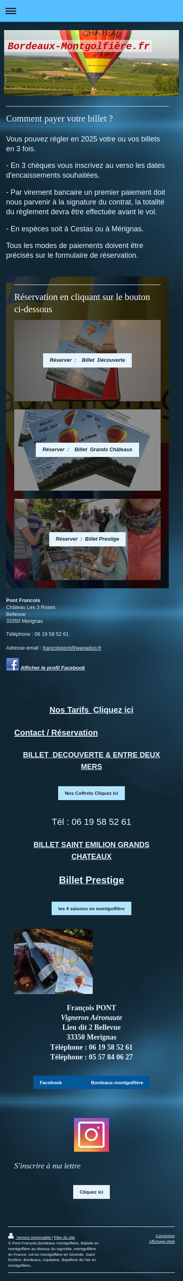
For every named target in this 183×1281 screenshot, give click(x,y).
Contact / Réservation (56, 732)
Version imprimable (30, 1237)
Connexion (165, 1235)
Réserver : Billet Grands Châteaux (87, 449)
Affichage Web (162, 1241)
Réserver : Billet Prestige (87, 539)
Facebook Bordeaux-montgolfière (92, 1082)
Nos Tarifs (70, 709)
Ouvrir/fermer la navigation (91, 11)
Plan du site (64, 1237)
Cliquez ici (91, 1191)
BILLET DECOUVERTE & (68, 755)
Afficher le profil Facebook (53, 668)
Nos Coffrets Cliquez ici (91, 793)
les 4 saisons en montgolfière (91, 908)
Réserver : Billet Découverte (87, 360)
